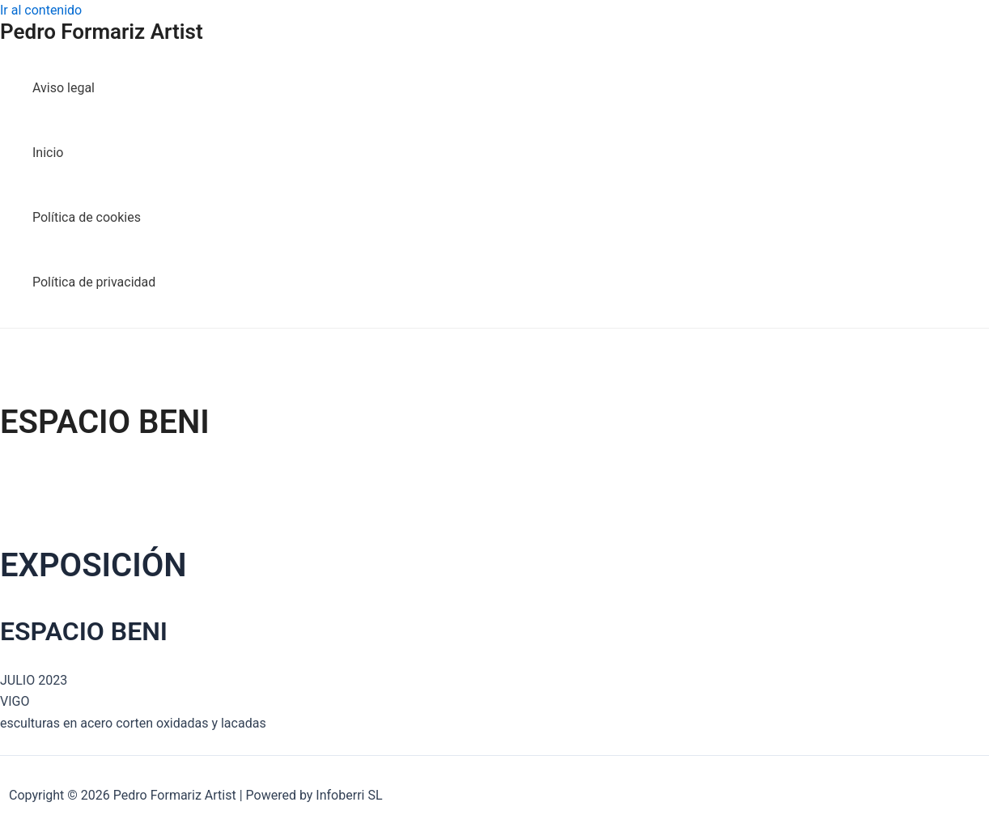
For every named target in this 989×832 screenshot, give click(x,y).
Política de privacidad (93, 282)
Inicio (47, 152)
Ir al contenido (41, 10)
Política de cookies (86, 217)
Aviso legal (63, 88)
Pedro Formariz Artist (101, 31)
